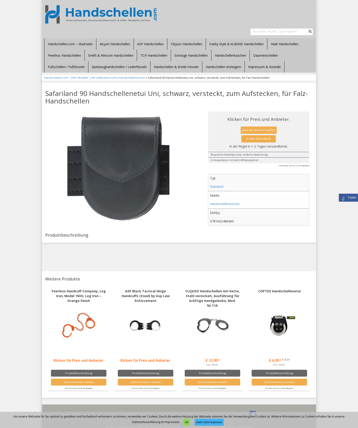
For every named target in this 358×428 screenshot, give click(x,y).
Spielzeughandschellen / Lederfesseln (119, 67)
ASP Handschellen (150, 44)
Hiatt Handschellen (284, 44)
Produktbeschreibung (78, 373)
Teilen (351, 197)
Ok (186, 422)
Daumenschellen (265, 55)
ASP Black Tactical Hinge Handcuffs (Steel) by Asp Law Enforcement (146, 296)
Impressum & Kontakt (264, 67)
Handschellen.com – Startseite (70, 44)
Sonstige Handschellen (191, 55)
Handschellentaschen (230, 55)
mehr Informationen (209, 422)
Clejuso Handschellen (186, 44)
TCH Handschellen (153, 55)
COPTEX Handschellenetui (279, 291)
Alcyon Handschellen (115, 44)
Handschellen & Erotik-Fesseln (176, 67)
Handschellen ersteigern (223, 67)
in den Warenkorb (258, 139)
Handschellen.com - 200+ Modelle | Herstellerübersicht (80, 77)
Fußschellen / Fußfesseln (66, 67)
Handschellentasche (132, 77)
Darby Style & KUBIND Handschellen (236, 44)
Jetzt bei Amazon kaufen (258, 130)
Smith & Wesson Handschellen (110, 55)
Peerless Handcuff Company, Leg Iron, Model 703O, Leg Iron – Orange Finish (79, 296)
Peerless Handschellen (64, 55)
